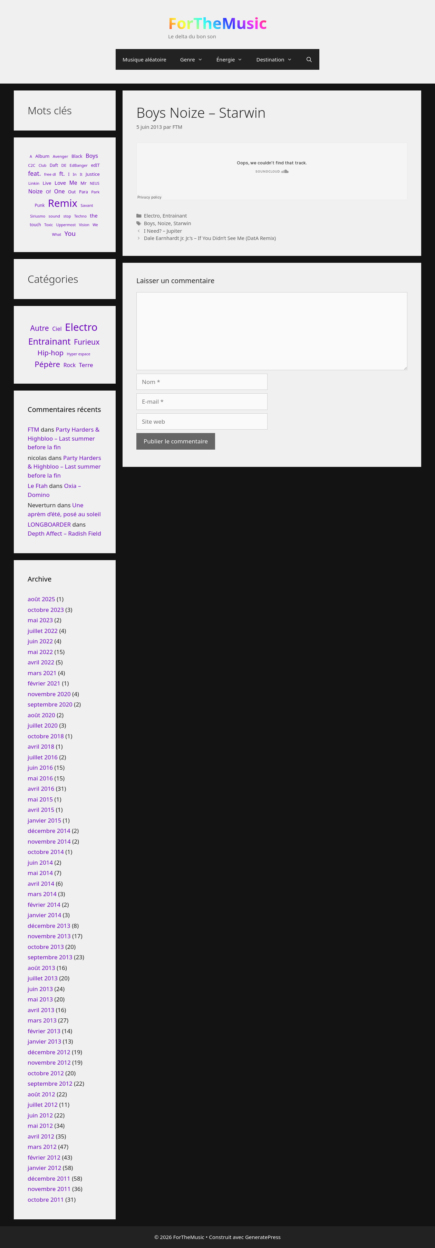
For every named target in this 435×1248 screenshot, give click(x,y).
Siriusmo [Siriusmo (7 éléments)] (37, 216)
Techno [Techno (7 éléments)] (80, 216)
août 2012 (41, 1094)
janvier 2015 (44, 820)
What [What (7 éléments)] (56, 234)
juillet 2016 (43, 757)
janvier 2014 (44, 915)
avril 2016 (41, 789)
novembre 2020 (49, 694)
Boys (149, 223)
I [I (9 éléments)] (68, 174)
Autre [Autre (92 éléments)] (39, 328)
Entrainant (175, 215)
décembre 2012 (49, 1052)
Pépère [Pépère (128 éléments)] (47, 364)
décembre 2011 (49, 1178)
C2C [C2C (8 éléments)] (31, 165)
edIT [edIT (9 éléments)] (95, 165)
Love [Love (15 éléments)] (60, 182)
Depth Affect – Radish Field (64, 533)
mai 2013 (40, 999)
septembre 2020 (50, 704)
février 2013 (44, 1031)
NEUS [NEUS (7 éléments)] (94, 183)
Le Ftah (38, 486)
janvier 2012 (44, 1168)
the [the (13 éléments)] (93, 215)
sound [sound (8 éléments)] (54, 216)
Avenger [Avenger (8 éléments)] (60, 156)
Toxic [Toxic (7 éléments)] (48, 224)
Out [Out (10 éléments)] (72, 192)
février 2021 (44, 683)
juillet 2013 (43, 978)
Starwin (182, 223)
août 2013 (41, 968)
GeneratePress (263, 1236)
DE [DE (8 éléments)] (63, 165)
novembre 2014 (49, 841)
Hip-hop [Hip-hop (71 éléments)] (51, 352)
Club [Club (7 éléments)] (43, 165)
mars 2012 (42, 1147)
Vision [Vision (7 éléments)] (84, 224)
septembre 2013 (50, 957)
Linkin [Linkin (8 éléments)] (33, 183)
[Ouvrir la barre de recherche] (309, 59)
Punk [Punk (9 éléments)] (40, 205)
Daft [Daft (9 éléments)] (54, 165)
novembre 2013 (49, 936)
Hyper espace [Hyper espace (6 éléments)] (78, 354)
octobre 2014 (46, 852)
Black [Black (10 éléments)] (77, 156)
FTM (33, 429)
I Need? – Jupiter (163, 231)
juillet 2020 (43, 725)
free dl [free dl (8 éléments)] (50, 174)
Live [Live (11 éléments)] (47, 183)
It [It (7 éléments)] (81, 174)
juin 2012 (40, 1115)
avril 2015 (41, 810)
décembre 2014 (49, 831)
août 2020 (41, 715)
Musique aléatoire (144, 59)
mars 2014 (42, 894)
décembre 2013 (49, 926)
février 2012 (44, 1157)
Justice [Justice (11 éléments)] (93, 174)
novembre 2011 (49, 1189)
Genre (195, 59)
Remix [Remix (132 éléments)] (62, 203)
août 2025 (41, 599)
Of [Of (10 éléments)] (48, 192)
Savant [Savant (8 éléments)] (87, 205)
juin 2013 (40, 989)
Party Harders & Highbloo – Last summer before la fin (63, 438)
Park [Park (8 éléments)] (95, 191)
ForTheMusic (217, 22)
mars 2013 (42, 1020)
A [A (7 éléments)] (31, 156)
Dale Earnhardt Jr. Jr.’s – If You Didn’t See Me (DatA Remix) (210, 238)
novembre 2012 (49, 1062)
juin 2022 (40, 641)
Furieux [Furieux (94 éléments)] (86, 342)
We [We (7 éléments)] (95, 224)
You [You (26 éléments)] (70, 233)
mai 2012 (40, 1126)
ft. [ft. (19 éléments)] (62, 173)
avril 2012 (41, 1136)
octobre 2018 (46, 736)
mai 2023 (40, 620)
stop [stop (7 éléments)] (67, 216)
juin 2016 (40, 767)
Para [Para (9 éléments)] (83, 192)
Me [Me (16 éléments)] (73, 182)
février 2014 (44, 905)
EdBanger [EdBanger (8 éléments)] (79, 165)
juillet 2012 (43, 1104)
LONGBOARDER (49, 524)
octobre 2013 (46, 947)
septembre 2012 (50, 1083)
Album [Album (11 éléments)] (42, 156)
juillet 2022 (43, 631)
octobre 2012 (46, 1073)
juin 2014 (40, 862)
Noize (164, 223)
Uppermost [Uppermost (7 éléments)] (66, 224)
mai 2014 (40, 873)
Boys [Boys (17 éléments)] (92, 156)
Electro (152, 215)
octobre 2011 (46, 1199)
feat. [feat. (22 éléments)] (34, 173)
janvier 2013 (44, 1041)
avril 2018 (41, 746)
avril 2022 (41, 662)
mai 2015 (40, 799)
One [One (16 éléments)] (59, 191)
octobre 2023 (46, 610)
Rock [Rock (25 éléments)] (70, 365)
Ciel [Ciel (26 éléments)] (56, 329)
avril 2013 (41, 1010)
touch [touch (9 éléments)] (35, 225)
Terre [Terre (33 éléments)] (86, 365)
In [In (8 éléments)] (75, 174)
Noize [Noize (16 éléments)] (35, 191)
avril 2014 (41, 883)
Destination (277, 59)
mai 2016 (40, 778)
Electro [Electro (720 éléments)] (81, 327)
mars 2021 (42, 673)
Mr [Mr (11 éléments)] (83, 183)
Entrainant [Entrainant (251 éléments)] (49, 341)
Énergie (233, 59)
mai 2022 (40, 652)
